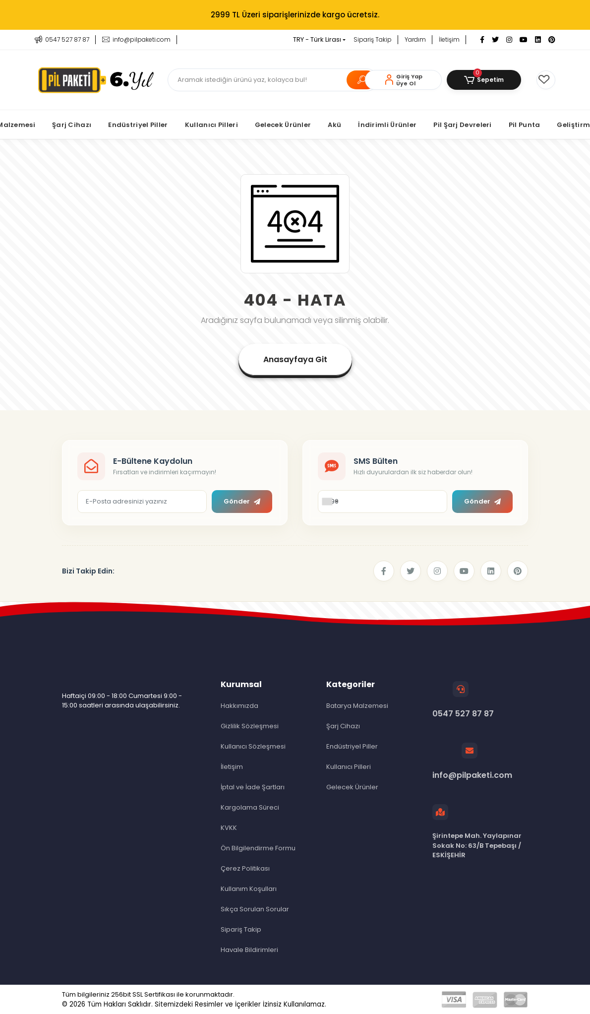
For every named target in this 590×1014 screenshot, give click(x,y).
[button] (484, 80)
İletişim (449, 39)
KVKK (229, 827)
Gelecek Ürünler (352, 787)
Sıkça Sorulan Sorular (255, 909)
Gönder (242, 501)
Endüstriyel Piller (352, 746)
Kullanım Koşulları (249, 888)
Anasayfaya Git (295, 359)
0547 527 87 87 (463, 700)
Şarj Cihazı (343, 726)
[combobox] (329, 501)
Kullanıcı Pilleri (348, 766)
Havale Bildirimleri (249, 949)
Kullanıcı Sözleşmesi (253, 746)
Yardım (415, 39)
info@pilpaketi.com (472, 762)
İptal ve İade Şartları (253, 787)
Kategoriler (350, 684)
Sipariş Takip (373, 39)
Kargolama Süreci (250, 807)
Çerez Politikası (245, 868)
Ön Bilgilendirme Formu (258, 848)
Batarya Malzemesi (357, 705)
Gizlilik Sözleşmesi (250, 726)
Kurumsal (241, 684)
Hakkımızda (239, 705)
